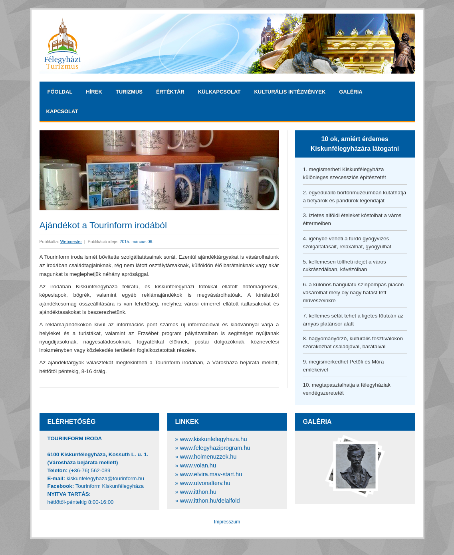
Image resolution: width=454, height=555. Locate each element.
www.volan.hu (198, 465)
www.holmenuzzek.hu (208, 456)
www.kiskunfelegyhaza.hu (213, 439)
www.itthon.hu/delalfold (210, 500)
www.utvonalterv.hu (205, 483)
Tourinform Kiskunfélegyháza (109, 486)
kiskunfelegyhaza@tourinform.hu (105, 478)
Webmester (71, 241)
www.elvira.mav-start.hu (211, 474)
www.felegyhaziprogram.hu (215, 448)
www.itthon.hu (198, 492)
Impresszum (227, 522)
